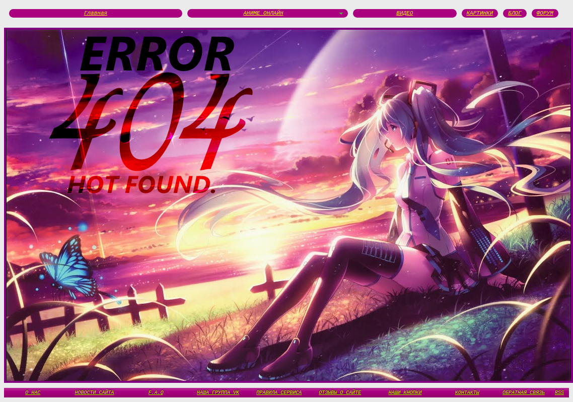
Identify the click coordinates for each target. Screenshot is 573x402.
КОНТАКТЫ (467, 392)
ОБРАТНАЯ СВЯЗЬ (524, 392)
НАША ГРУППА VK (218, 392)
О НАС (32, 392)
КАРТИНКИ (480, 13)
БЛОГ (514, 13)
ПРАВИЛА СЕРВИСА (279, 392)
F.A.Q (156, 392)
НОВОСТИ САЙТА (94, 392)
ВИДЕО (404, 13)
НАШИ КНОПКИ (404, 392)
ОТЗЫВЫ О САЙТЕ (340, 392)
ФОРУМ (545, 13)
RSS (559, 392)
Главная (95, 13)
